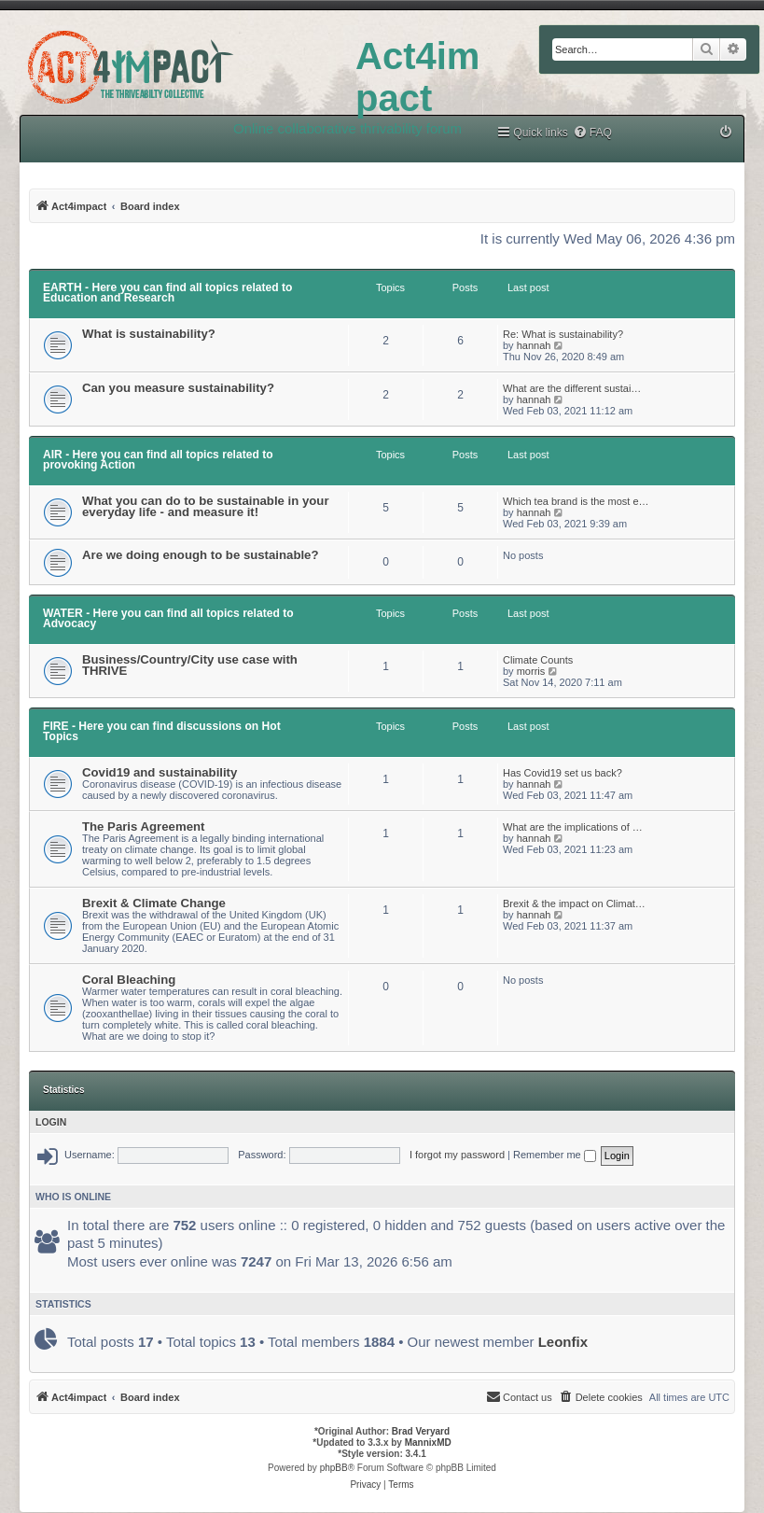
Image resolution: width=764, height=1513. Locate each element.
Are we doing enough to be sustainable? (200, 555)
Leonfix (563, 1342)
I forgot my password (457, 1154)
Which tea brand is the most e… (576, 501)
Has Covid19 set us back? (562, 772)
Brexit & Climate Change (154, 903)
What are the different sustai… (572, 388)
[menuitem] (592, 133)
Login (50, 1122)
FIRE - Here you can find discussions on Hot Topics (162, 731)
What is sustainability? (148, 334)
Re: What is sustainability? (563, 334)
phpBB (334, 1468)
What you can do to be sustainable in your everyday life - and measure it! (205, 506)
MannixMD (428, 1442)
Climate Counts (538, 659)
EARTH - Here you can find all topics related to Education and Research (167, 292)
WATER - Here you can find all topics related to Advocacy (168, 618)
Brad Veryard (421, 1431)
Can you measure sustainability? (178, 388)
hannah (534, 345)
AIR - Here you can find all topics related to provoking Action (158, 459)
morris (531, 671)
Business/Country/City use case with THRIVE (190, 665)
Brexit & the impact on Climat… (574, 903)
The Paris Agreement (143, 827)
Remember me (554, 1154)
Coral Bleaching (128, 980)
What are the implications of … (573, 827)
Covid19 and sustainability (159, 772)
